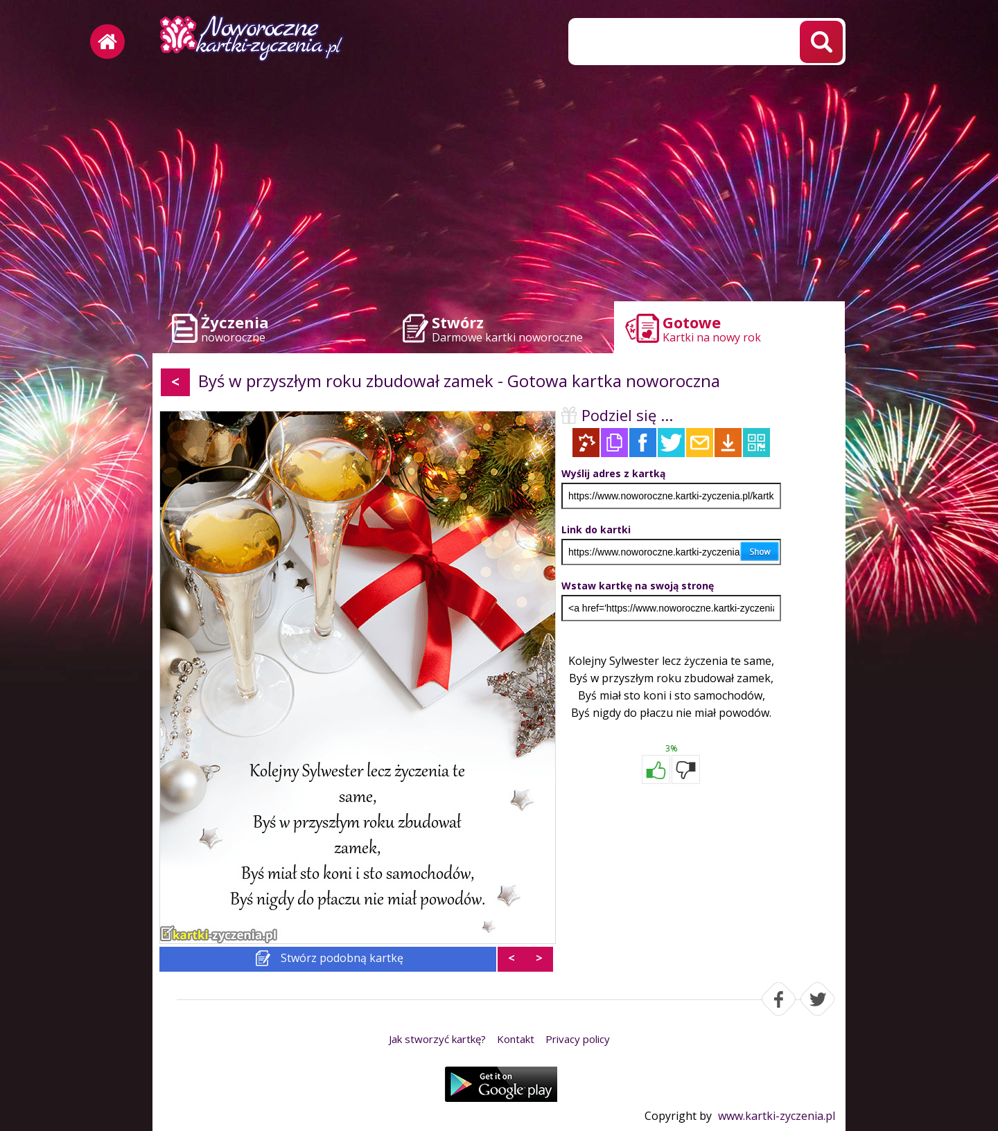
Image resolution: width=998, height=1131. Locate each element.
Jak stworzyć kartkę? (437, 1039)
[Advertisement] (499, 187)
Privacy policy (577, 1039)
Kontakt (515, 1039)
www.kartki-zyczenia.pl (776, 1115)
